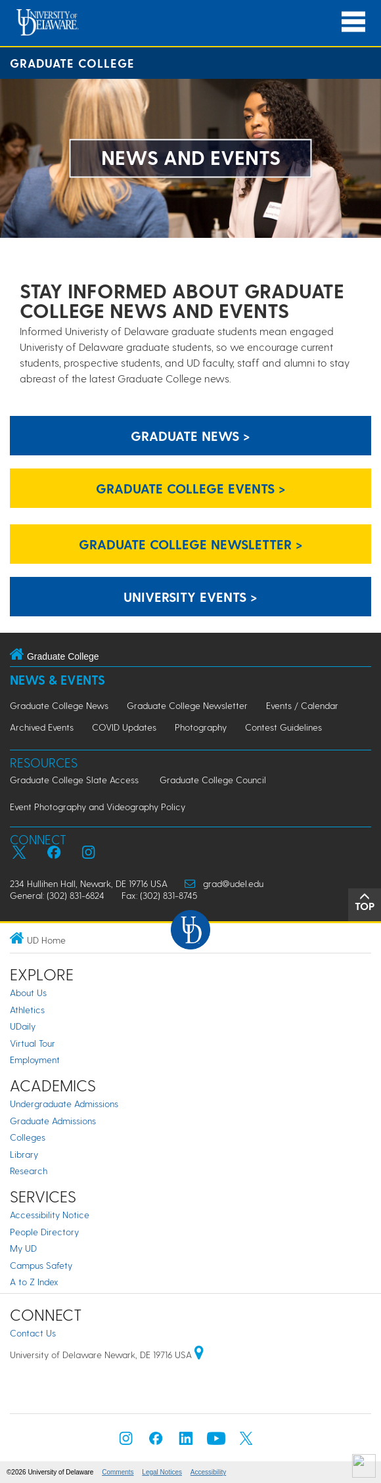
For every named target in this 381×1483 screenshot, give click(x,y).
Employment (35, 1059)
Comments (117, 1472)
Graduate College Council (213, 779)
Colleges (27, 1137)
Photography (201, 727)
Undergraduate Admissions (64, 1103)
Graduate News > (190, 436)
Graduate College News (59, 705)
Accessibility (208, 1472)
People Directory (44, 1231)
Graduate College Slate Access (74, 779)
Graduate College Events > (191, 488)
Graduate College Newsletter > (191, 544)
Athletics (27, 1009)
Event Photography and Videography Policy (97, 806)
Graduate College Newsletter (187, 705)
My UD (23, 1248)
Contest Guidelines (283, 727)
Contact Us (33, 1332)
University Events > (190, 597)
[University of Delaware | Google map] (199, 1354)
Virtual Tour (32, 1043)
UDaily (22, 1026)
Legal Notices (162, 1472)
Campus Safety (41, 1265)
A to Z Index (34, 1281)
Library (24, 1154)
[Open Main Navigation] (353, 22)
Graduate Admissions (53, 1120)
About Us (28, 992)
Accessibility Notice (49, 1214)
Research (28, 1170)
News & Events (57, 679)
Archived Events (42, 727)
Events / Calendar (302, 705)
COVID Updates (124, 727)
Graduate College (72, 63)
